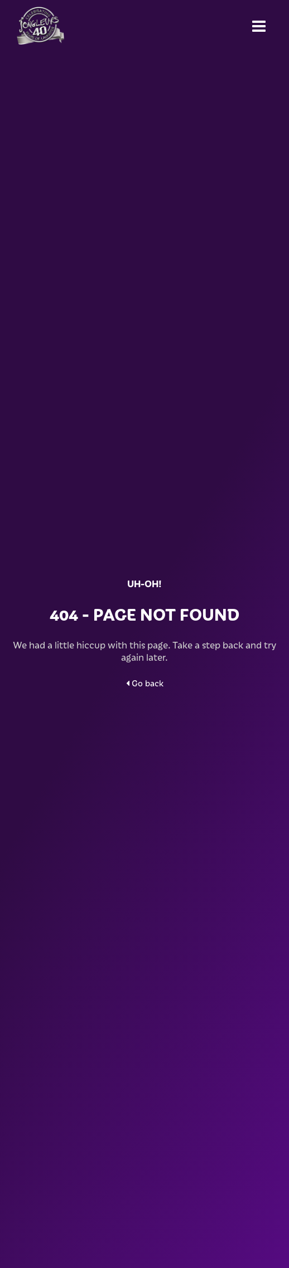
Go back (144, 683)
